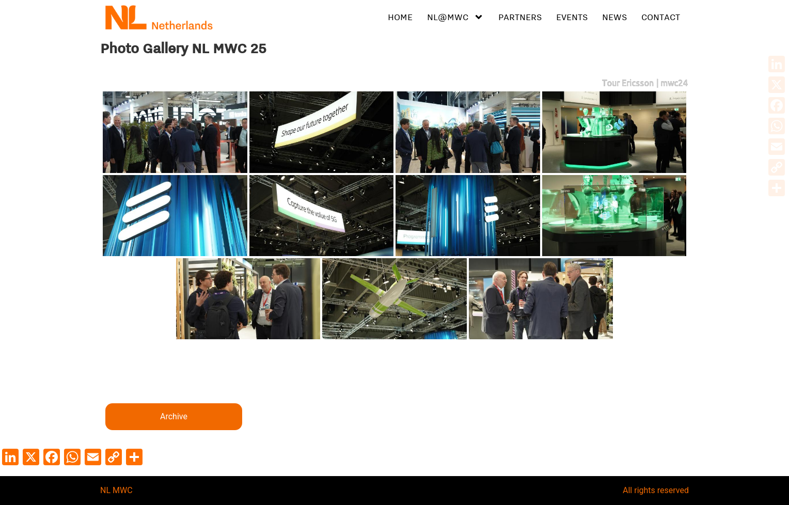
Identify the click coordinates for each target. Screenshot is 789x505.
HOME (400, 17)
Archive (173, 416)
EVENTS (572, 17)
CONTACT (660, 17)
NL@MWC (455, 17)
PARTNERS (520, 17)
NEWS (614, 17)
